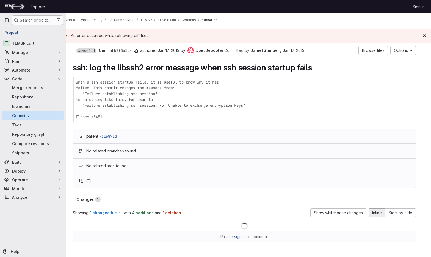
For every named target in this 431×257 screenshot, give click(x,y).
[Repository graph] (33, 134)
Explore (38, 6)
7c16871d (112, 136)
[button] (90, 50)
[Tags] (33, 124)
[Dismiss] (424, 35)
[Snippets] (33, 152)
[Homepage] (14, 6)
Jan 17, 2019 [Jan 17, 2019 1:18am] (173, 50)
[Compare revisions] (33, 143)
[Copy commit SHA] (140, 50)
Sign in (419, 6)
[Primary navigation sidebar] (6, 20)
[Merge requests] (33, 87)
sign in (244, 236)
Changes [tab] (93, 199)
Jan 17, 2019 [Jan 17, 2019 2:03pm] (298, 50)
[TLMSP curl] (33, 43)
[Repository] (33, 96)
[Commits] (33, 115)
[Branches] (33, 106)
